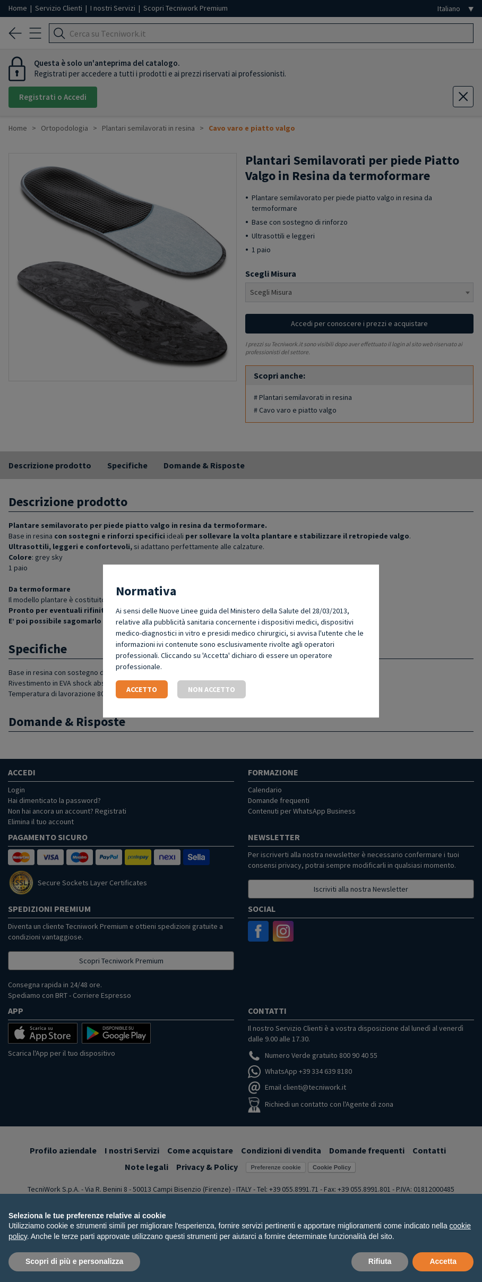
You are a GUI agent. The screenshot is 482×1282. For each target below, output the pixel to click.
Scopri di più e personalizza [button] (74, 1261)
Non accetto (211, 689)
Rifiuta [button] (380, 1261)
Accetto (141, 689)
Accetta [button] (443, 1261)
